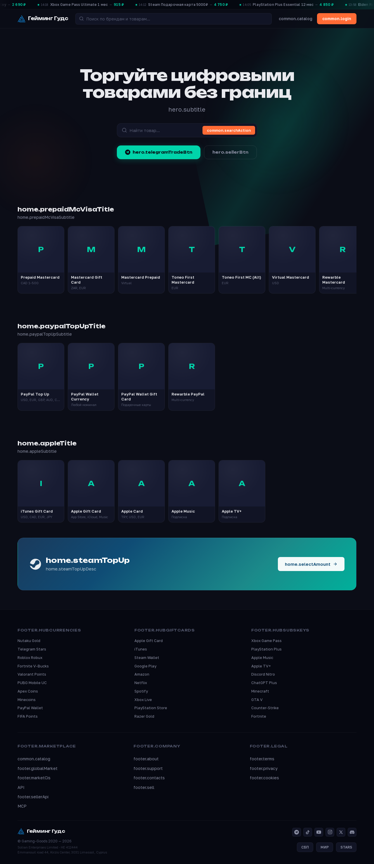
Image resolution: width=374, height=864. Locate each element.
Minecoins (27, 699)
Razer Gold (144, 716)
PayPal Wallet (30, 707)
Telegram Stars (32, 649)
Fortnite (258, 716)
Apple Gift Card (148, 640)
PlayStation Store (150, 707)
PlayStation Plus (266, 649)
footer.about (146, 758)
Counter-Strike (265, 707)
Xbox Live (143, 699)
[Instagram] (329, 832)
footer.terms (262, 758)
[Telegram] (296, 832)
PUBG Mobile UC (32, 682)
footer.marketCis (34, 777)
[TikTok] (307, 832)
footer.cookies (264, 777)
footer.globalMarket (38, 768)
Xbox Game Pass (266, 640)
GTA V (257, 699)
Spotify (141, 691)
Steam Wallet (146, 657)
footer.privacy (264, 768)
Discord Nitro (263, 674)
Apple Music (262, 657)
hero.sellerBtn (230, 152)
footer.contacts (149, 777)
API (21, 787)
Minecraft (260, 691)
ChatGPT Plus (264, 682)
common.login (336, 18)
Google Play (145, 666)
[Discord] (352, 832)
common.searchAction (229, 130)
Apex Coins (28, 691)
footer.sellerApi (33, 796)
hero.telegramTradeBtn (158, 152)
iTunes (140, 649)
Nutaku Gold (29, 640)
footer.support (148, 768)
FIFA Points (28, 716)
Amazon (141, 674)
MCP (22, 806)
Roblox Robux (30, 657)
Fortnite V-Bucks (33, 666)
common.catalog (295, 18)
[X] (341, 832)
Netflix (140, 682)
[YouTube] (318, 832)
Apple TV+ (261, 666)
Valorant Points (32, 674)
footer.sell (144, 787)
